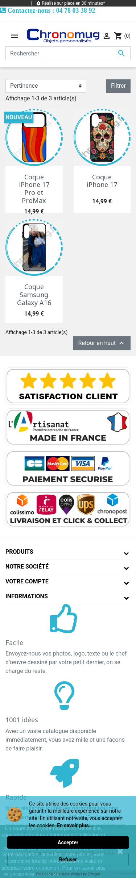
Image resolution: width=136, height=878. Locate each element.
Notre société (27, 566)
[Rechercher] (68, 53)
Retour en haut (102, 343)
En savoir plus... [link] (75, 825)
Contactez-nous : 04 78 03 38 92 (51, 10)
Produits (19, 551)
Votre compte (27, 581)
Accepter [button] (68, 842)
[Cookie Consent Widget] (68, 837)
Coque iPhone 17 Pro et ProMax (34, 188)
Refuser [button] (68, 859)
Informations (26, 596)
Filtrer (118, 85)
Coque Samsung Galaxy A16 (34, 294)
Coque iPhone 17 (102, 180)
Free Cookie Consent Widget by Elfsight (68, 874)
